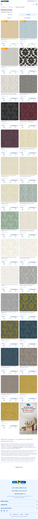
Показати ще (19, 467)
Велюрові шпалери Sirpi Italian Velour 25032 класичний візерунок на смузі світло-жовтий (27, 148)
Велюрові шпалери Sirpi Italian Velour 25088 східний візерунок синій (8, 367)
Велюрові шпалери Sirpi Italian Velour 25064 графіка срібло (8, 312)
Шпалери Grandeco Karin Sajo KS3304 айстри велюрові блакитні (27, 39)
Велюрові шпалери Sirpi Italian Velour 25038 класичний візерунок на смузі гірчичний (27, 312)
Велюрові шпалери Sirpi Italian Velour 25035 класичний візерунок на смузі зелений (27, 203)
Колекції (10, 14)
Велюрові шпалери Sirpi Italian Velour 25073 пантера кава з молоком (8, 394)
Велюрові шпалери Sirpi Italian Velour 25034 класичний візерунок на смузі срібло (27, 285)
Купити (4, 45)
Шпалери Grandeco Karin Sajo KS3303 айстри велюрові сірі (9, 67)
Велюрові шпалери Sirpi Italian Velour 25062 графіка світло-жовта (8, 203)
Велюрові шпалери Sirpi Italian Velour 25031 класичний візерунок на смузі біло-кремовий (9, 94)
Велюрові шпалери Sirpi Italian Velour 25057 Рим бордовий (9, 148)
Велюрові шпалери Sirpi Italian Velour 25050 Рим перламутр (9, 285)
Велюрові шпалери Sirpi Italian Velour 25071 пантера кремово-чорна (27, 94)
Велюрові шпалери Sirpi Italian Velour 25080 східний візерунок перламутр (27, 258)
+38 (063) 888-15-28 (19, 488)
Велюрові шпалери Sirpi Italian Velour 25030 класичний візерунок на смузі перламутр (27, 230)
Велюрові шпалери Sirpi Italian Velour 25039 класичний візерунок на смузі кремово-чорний (28, 67)
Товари (28, 14)
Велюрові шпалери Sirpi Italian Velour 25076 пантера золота (27, 394)
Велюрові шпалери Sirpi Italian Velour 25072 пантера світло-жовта (8, 176)
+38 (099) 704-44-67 (19, 491)
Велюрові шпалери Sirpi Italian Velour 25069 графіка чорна (8, 121)
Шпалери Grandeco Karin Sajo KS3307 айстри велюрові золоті (9, 39)
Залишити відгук (5, 96)
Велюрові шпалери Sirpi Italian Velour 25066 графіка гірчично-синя (8, 339)
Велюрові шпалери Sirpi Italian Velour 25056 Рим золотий (9, 421)
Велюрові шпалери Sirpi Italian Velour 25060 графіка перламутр (8, 258)
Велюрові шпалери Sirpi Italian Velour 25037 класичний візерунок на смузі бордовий (27, 121)
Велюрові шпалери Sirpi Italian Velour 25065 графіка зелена (8, 230)
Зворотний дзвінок (19, 493)
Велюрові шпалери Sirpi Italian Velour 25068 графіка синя (27, 339)
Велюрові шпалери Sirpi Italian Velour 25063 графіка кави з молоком (27, 367)
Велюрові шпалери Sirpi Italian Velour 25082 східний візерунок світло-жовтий (27, 176)
